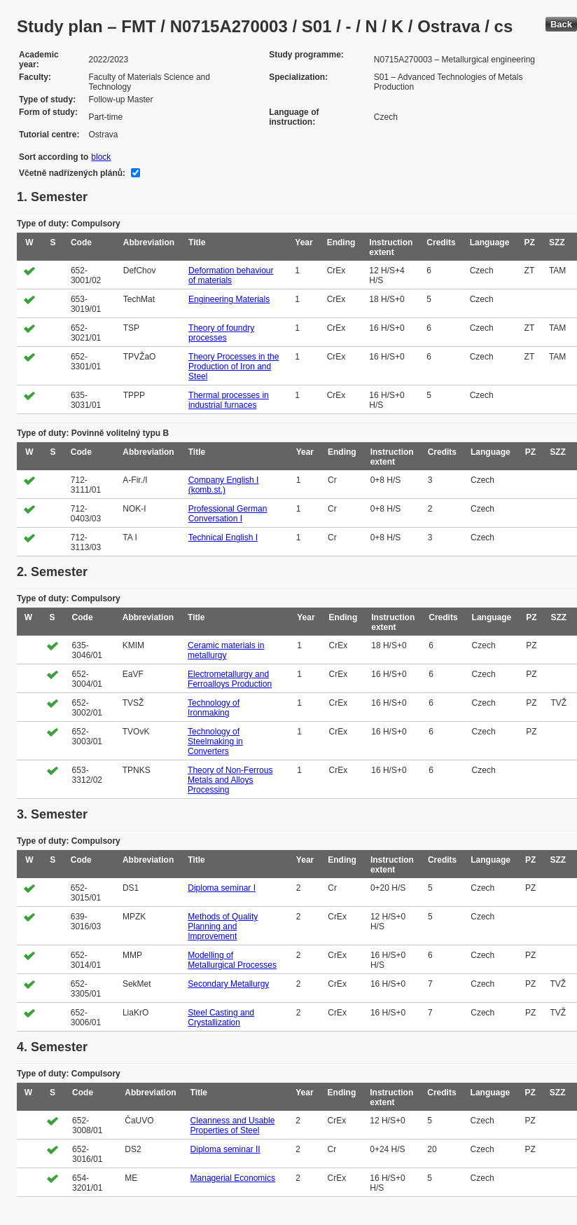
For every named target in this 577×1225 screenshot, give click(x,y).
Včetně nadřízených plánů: (72, 173)
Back (561, 24)
